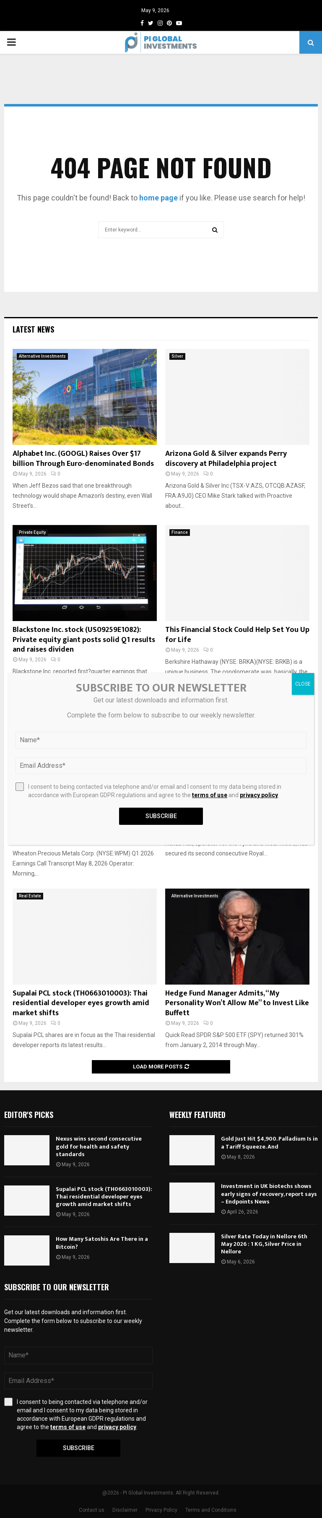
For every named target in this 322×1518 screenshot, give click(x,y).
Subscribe (78, 1448)
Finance (179, 532)
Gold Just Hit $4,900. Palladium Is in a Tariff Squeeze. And (269, 1142)
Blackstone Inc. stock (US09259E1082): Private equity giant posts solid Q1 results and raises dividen (84, 640)
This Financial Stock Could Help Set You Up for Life (237, 635)
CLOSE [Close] (303, 684)
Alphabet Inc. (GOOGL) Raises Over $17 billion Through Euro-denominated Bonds (83, 458)
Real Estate (30, 896)
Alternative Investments (42, 356)
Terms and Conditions (210, 1510)
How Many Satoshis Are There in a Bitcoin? (102, 1242)
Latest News (33, 329)
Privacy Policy (161, 1510)
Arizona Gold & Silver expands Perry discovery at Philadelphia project (226, 458)
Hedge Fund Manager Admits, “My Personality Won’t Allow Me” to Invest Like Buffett (237, 1003)
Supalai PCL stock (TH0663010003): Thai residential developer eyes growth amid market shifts (81, 1003)
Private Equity (32, 532)
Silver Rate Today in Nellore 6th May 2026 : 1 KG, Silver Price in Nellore (264, 1244)
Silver (177, 356)
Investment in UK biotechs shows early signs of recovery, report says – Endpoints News (269, 1193)
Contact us (91, 1510)
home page (158, 197)
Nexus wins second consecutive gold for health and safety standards (99, 1146)
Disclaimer (125, 1510)
